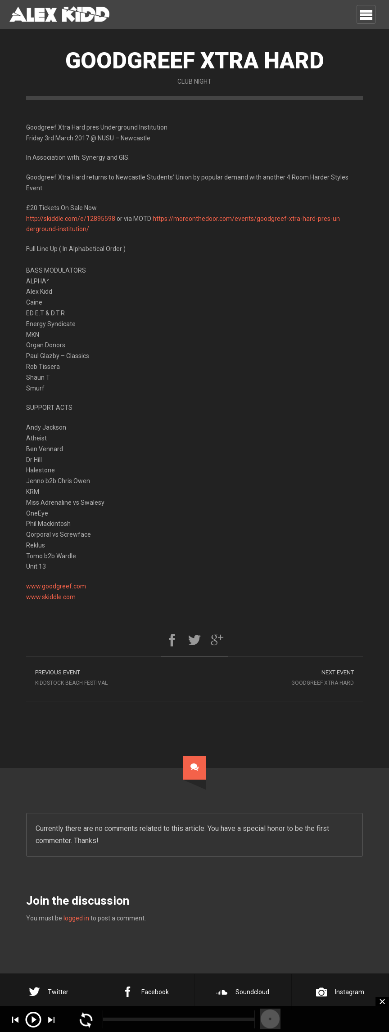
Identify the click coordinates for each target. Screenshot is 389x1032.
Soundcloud (243, 992)
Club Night (194, 81)
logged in (76, 918)
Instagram (340, 992)
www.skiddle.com (51, 597)
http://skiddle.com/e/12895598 (70, 218)
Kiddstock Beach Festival (110, 676)
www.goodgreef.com (56, 586)
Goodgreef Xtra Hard (279, 676)
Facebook (145, 992)
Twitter (48, 992)
